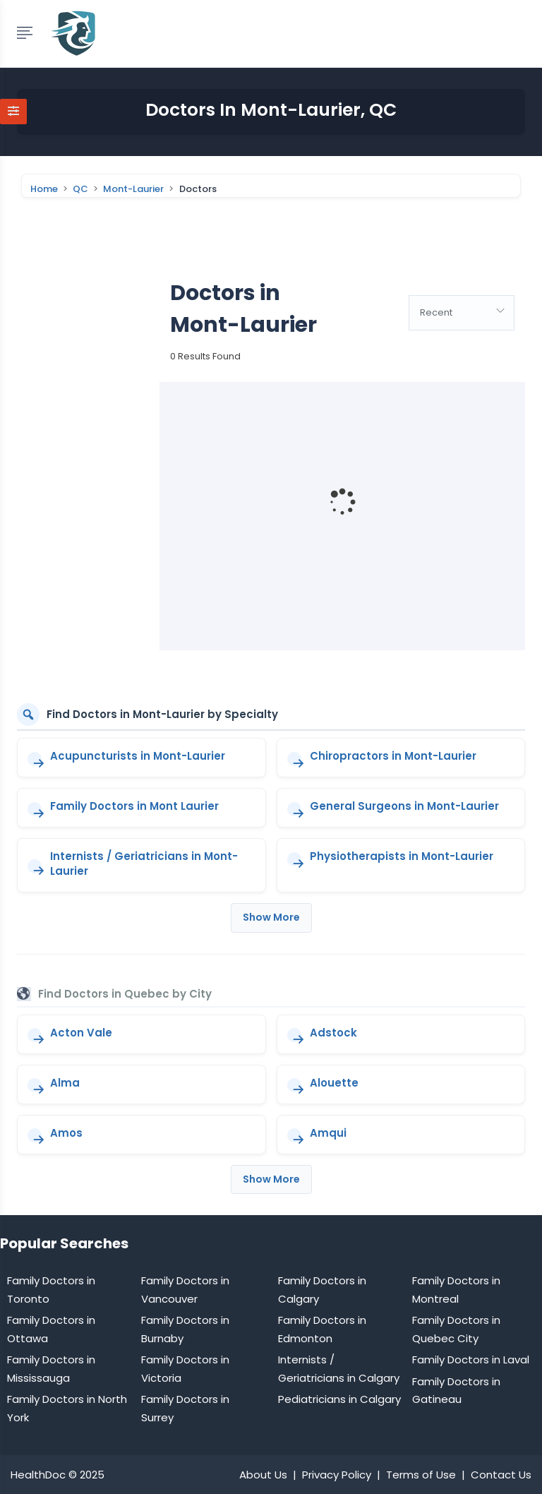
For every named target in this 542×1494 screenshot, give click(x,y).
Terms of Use (421, 1474)
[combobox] (461, 312)
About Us (263, 1474)
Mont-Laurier (133, 189)
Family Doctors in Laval (470, 1359)
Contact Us (501, 1474)
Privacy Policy (336, 1474)
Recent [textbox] (436, 312)
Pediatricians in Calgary (339, 1399)
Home (44, 189)
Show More (271, 917)
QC (80, 189)
